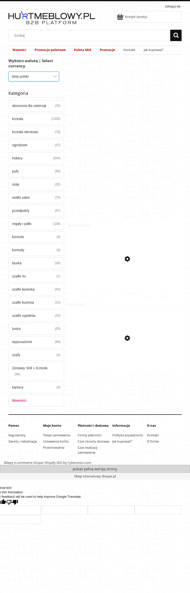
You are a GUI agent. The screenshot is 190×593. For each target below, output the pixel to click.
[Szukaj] (176, 35)
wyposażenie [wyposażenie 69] (22, 342)
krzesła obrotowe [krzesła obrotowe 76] (25, 132)
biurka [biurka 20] (17, 263)
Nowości (19, 400)
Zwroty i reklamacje (22, 441)
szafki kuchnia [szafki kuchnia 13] (23, 302)
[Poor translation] (12, 502)
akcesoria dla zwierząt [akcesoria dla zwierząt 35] (29, 106)
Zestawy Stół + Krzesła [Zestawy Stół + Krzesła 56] (30, 368)
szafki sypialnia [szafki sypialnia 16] (23, 316)
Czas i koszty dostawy (94, 441)
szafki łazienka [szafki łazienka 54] (23, 289)
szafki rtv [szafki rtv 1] (19, 276)
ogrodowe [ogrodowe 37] (19, 145)
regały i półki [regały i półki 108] (21, 224)
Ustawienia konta (56, 441)
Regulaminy (17, 435)
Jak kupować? (122, 441)
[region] (125, 134)
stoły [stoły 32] (15, 184)
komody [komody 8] (18, 250)
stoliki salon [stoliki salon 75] (21, 197)
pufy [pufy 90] (15, 171)
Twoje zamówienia (56, 435)
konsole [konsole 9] (18, 237)
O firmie (153, 441)
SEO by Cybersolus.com (73, 462)
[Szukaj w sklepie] (90, 35)
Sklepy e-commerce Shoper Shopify (30, 462)
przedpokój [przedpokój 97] (20, 211)
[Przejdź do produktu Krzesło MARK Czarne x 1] (124, 282)
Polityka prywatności (127, 435)
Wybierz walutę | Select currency (30, 63)
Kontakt (153, 435)
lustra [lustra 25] (16, 329)
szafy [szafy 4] (16, 355)
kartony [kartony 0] (18, 387)
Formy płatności (89, 435)
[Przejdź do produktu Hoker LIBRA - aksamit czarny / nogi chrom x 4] (124, 362)
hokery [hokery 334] (17, 158)
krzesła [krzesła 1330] (17, 119)
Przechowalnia (53, 447)
